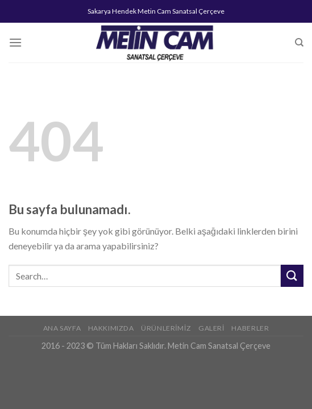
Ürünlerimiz (166, 328)
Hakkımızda (111, 328)
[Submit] (292, 276)
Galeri (211, 328)
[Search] (299, 42)
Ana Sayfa (62, 328)
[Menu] (15, 42)
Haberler (250, 328)
